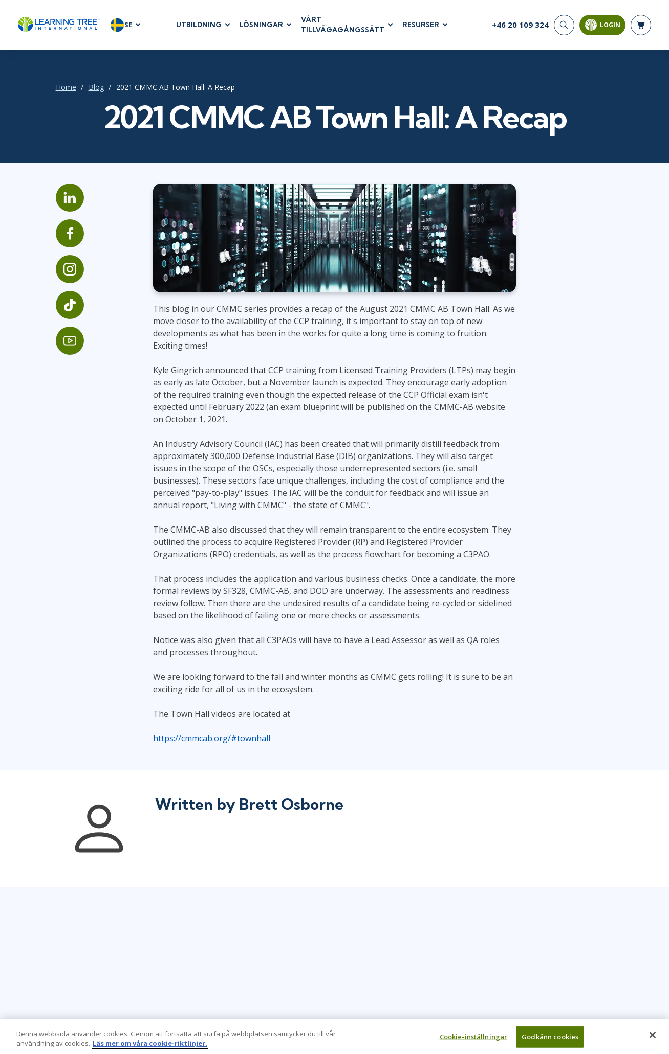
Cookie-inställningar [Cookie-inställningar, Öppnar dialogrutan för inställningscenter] (474, 1040)
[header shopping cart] (641, 25)
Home (53, 88)
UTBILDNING (199, 25)
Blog (83, 88)
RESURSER (420, 25)
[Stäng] (652, 1039)
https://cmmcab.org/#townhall (203, 733)
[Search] (564, 25)
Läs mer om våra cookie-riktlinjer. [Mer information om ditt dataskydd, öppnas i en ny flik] (150, 1047)
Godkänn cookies (550, 1040)
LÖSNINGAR (261, 25)
